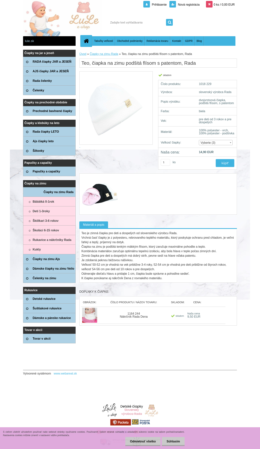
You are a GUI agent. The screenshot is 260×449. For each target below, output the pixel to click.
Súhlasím (173, 441)
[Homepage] (87, 41)
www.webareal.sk (65, 373)
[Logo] (49, 22)
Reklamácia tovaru (157, 40)
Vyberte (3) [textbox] (208, 142)
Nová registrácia (188, 4)
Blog (199, 40)
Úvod (82, 54)
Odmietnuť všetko (143, 441)
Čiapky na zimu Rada (104, 54)
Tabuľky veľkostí (103, 40)
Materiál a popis (93, 224)
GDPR (188, 40)
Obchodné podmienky (130, 40)
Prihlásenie (159, 4)
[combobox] (215, 142)
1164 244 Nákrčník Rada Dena (134, 315)
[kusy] (165, 162)
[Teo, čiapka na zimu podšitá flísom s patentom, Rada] (99, 176)
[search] (169, 22)
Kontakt (176, 40)
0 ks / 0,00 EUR (224, 4)
